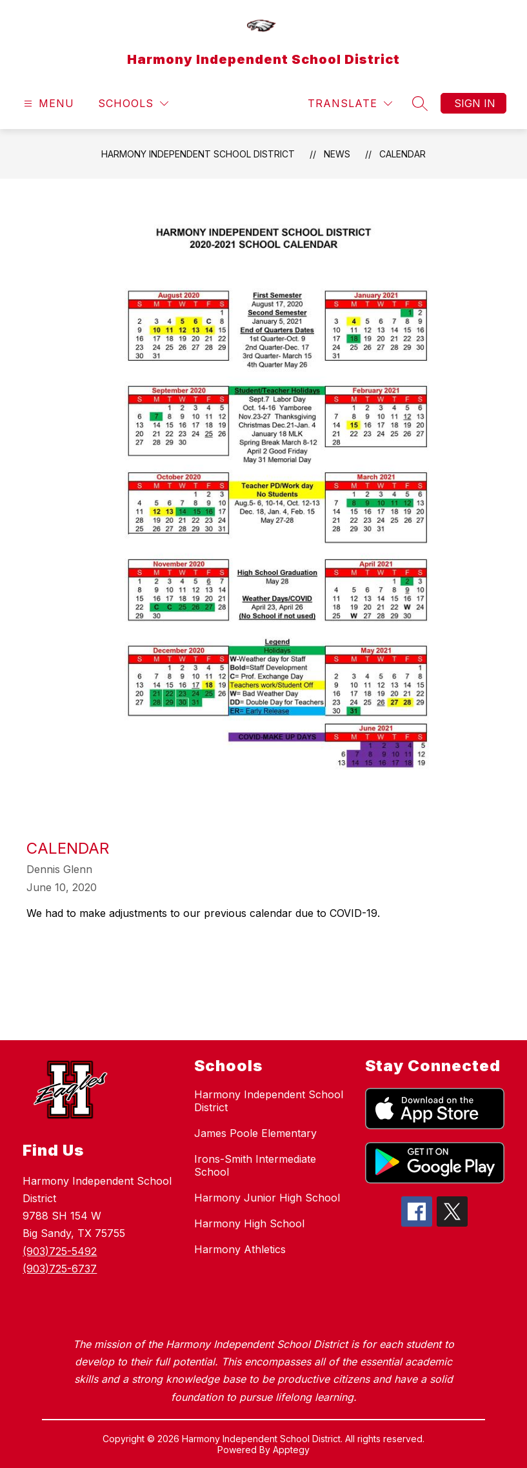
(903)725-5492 (60, 1251)
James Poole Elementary (255, 1133)
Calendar (402, 153)
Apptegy (291, 1449)
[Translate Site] (349, 104)
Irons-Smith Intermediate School (255, 1165)
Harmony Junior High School (267, 1197)
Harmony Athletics (240, 1249)
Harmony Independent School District (198, 153)
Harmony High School (249, 1223)
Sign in (474, 103)
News (337, 153)
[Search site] (420, 103)
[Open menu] (47, 104)
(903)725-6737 (60, 1268)
